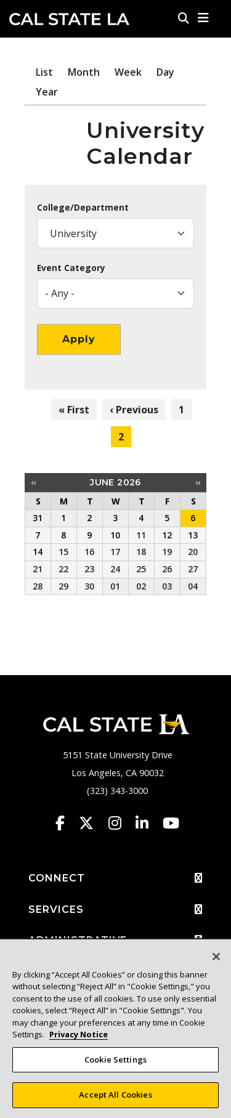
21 (38, 569)
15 (63, 551)
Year (47, 92)
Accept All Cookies (115, 1100)
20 (193, 551)
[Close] (216, 961)
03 (167, 586)
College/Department (83, 207)
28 (38, 586)
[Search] (183, 17)
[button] (203, 17)
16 (89, 551)
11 (141, 535)
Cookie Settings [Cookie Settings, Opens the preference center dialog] (115, 1064)
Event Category (71, 268)
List (44, 72)
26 (167, 569)
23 (89, 569)
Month (84, 72)
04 (193, 586)
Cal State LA (69, 19)
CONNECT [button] (115, 878)
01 (115, 586)
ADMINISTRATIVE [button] (115, 940)
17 (115, 551)
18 (141, 551)
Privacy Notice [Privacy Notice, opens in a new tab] (78, 1039)
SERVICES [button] (115, 910)
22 (63, 569)
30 (89, 586)
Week (128, 72)
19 (167, 551)
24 (115, 569)
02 (141, 586)
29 (63, 586)
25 (141, 569)
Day (165, 72)
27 (193, 569)
